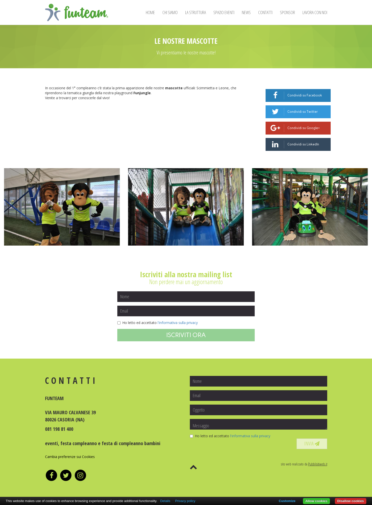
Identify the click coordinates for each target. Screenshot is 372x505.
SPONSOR (287, 12)
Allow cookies (316, 501)
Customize (287, 501)
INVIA (312, 443)
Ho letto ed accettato (157, 322)
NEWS (246, 12)
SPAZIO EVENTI (223, 12)
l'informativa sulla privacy (178, 322)
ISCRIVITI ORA (186, 335)
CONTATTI (265, 12)
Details (165, 501)
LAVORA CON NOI (314, 12)
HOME (150, 12)
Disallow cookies (350, 501)
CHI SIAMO (170, 12)
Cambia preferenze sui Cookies (70, 456)
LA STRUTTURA (195, 12)
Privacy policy (185, 501)
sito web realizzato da (304, 463)
